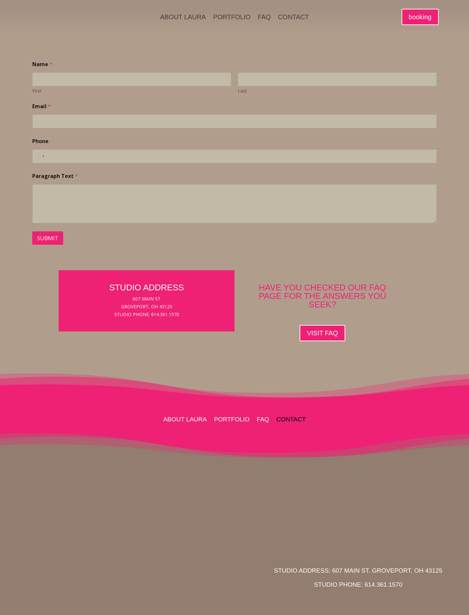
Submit (47, 238)
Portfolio (231, 18)
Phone (40, 141)
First (36, 91)
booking (420, 17)
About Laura (183, 18)
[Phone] (234, 156)
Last (242, 91)
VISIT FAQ (322, 333)
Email (41, 106)
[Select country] (39, 156)
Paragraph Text (55, 176)
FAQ (264, 18)
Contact (293, 18)
